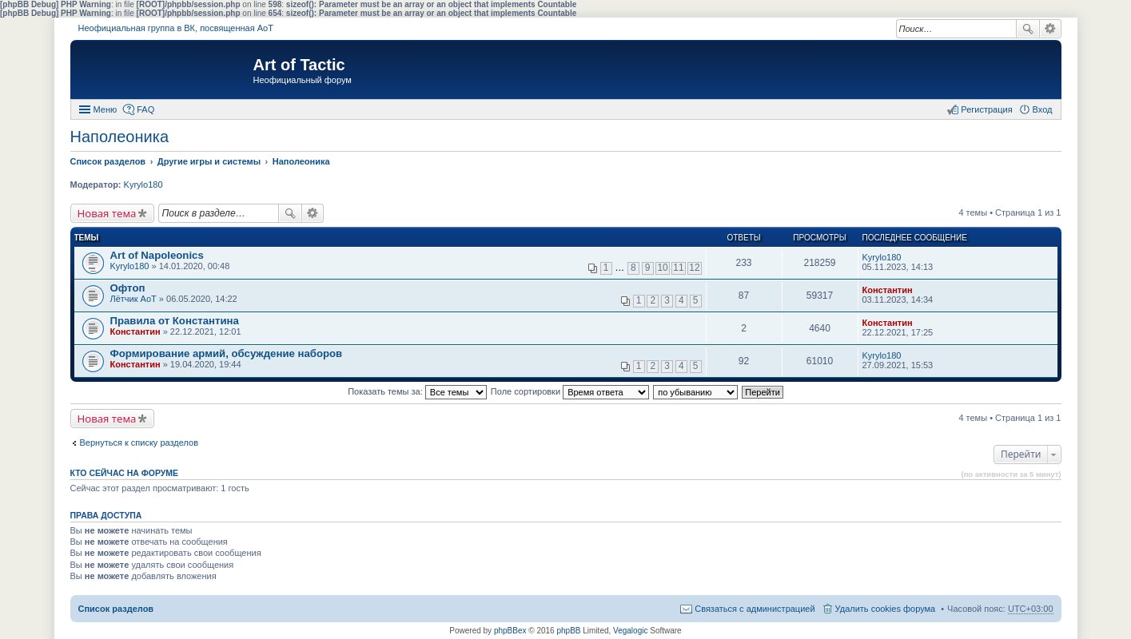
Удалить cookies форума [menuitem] (885, 608)
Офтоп (127, 288)
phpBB (568, 630)
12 (694, 267)
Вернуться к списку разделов (139, 442)
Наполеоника (119, 136)
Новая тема (107, 213)
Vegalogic (630, 630)
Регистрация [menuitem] (986, 109)
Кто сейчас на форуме (124, 473)
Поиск (1028, 28)
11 (678, 267)
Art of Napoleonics (157, 255)
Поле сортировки (570, 391)
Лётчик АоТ (133, 299)
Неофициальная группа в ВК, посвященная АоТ (175, 28)
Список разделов (116, 608)
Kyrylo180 (143, 184)
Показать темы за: (417, 391)
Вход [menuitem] (1043, 109)
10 (662, 267)
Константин (887, 290)
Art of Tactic (299, 64)
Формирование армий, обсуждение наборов (226, 353)
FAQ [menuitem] (145, 109)
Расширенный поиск (1050, 28)
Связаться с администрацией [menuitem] (754, 608)
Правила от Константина (174, 321)
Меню (105, 109)
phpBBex (510, 630)
